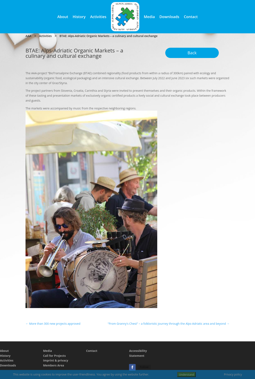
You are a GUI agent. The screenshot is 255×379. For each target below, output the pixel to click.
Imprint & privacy (55, 360)
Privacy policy (233, 374)
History (79, 16)
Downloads (169, 16)
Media (149, 16)
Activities (98, 16)
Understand (186, 374)
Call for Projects (54, 356)
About (62, 16)
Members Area (53, 365)
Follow (144, 367)
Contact (191, 16)
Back (192, 53)
